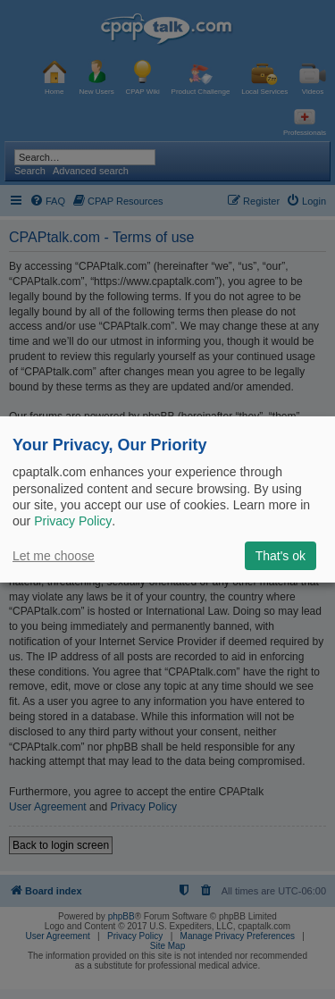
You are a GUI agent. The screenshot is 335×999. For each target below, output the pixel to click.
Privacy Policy (73, 521)
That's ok (280, 556)
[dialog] (167, 499)
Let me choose (54, 556)
